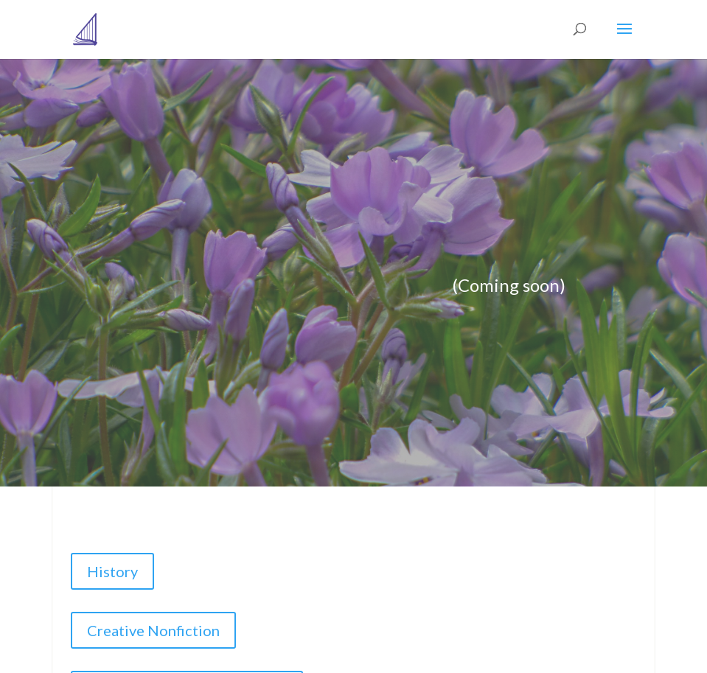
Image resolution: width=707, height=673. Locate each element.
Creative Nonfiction (153, 630)
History (112, 571)
